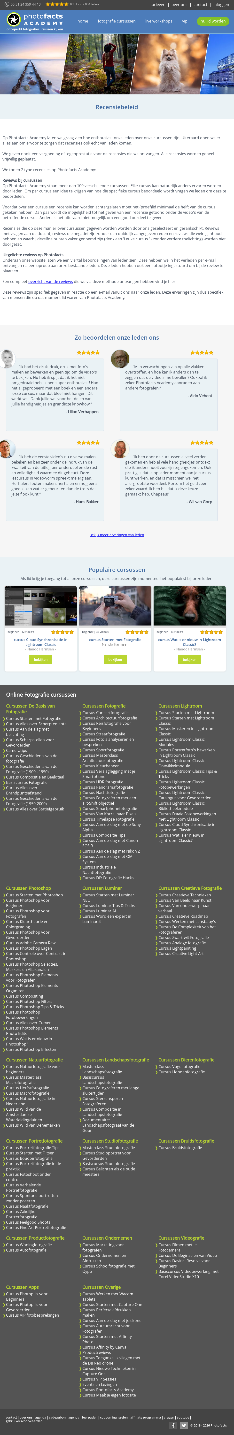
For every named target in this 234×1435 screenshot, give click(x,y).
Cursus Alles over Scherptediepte (36, 723)
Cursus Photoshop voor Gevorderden (28, 935)
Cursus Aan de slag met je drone (111, 1320)
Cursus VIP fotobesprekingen (32, 1315)
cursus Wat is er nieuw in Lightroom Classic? (189, 642)
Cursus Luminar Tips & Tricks (108, 905)
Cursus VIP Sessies (99, 1379)
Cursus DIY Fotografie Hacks (108, 877)
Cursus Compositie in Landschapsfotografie (102, 1112)
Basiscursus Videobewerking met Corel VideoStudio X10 (188, 1274)
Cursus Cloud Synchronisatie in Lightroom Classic (186, 827)
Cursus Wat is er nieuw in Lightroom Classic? (181, 837)
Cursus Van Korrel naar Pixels (109, 814)
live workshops (158, 21)
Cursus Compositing (24, 996)
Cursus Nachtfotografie (103, 792)
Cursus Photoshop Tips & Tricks (35, 1006)
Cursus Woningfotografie (29, 1244)
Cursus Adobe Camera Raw (30, 943)
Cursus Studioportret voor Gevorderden (106, 1155)
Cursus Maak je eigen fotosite (109, 1395)
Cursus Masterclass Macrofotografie (24, 1080)
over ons (179, 4)
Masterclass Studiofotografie (108, 1147)
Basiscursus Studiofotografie (108, 1163)
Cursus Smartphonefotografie (109, 808)
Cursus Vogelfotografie (179, 1066)
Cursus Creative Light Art (181, 953)
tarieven (157, 4)
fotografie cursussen (117, 21)
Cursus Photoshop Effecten (31, 1049)
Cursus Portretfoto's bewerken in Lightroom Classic (186, 752)
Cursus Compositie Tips (103, 835)
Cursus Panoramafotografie (107, 787)
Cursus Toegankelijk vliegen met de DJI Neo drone (111, 1360)
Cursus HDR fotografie (102, 782)
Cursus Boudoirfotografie (29, 1158)
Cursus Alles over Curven (29, 1022)
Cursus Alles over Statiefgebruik (35, 809)
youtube (183, 1417)
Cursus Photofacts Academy (108, 1389)
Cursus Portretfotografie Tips (33, 1147)
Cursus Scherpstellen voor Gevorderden (30, 742)
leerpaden (89, 1417)
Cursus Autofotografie (26, 1250)
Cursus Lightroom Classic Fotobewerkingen (181, 784)
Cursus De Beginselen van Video (187, 1255)
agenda (40, 1417)
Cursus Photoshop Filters (29, 1001)
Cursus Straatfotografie (103, 734)
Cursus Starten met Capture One (112, 1304)
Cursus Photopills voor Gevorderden (27, 1307)
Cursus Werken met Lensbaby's (187, 921)
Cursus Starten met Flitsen (30, 1153)
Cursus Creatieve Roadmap (183, 916)
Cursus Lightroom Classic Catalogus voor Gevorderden (184, 795)
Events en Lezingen (99, 1384)
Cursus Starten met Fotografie (33, 718)
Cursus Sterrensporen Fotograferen (102, 1101)
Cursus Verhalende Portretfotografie (23, 1187)
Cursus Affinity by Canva (104, 1347)
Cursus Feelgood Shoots (28, 1222)
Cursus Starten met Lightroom (186, 712)
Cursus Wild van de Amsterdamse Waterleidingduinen (24, 1114)
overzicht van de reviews (50, 281)
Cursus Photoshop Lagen (29, 948)
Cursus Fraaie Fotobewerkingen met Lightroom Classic (187, 816)
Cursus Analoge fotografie (182, 943)
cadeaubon (57, 1417)
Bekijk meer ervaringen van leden (117, 535)
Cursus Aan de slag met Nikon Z (111, 851)
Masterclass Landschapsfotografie (102, 1069)
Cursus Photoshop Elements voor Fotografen (32, 977)
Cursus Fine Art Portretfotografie (36, 1227)
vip (184, 21)
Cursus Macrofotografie (27, 1093)
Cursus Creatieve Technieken (184, 895)
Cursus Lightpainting (177, 948)
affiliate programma (145, 1417)
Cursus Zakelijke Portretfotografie (21, 1214)
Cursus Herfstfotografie (27, 1088)
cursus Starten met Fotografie (115, 639)
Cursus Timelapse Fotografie (108, 819)
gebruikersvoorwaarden (24, 1421)
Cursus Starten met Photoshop (34, 895)
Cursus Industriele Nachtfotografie (99, 869)
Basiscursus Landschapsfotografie (102, 1080)
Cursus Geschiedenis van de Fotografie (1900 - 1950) (31, 769)
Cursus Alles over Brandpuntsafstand (24, 790)
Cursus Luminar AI (99, 911)
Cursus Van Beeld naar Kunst (184, 900)
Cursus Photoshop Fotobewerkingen (23, 1014)
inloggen (221, 4)
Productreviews (96, 1352)
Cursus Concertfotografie (105, 712)
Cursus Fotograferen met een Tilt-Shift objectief (109, 800)
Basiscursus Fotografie (26, 782)
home (83, 21)
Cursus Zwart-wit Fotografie (183, 937)
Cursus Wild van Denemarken (33, 1125)
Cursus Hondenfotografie (181, 1072)
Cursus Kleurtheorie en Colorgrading (27, 924)
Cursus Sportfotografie (103, 750)
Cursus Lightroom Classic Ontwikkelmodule (181, 763)
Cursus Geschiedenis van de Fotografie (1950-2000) (31, 801)
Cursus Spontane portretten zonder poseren (32, 1198)
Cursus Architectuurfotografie (109, 718)
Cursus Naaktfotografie (27, 1206)
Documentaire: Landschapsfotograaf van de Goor (108, 1125)
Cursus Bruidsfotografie (180, 1147)
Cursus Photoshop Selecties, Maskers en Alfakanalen (32, 967)
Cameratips (16, 750)
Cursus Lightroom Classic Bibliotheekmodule (181, 806)
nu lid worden (213, 21)
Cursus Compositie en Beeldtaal (35, 777)
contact (200, 4)
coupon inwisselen (114, 1417)
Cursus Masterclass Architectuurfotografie (102, 758)
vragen (169, 1417)
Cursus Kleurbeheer (100, 766)
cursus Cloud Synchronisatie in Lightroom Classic (41, 642)
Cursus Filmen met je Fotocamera (177, 1247)
